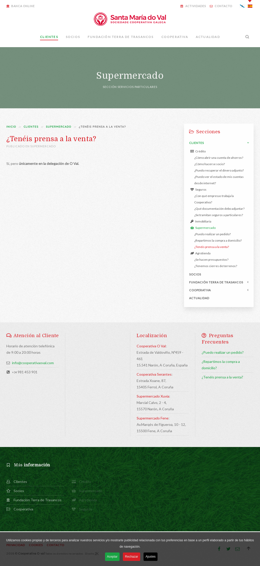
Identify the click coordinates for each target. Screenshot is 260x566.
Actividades (193, 6)
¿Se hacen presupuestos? (211, 259)
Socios (73, 37)
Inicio (11, 126)
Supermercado (58, 126)
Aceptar (112, 557)
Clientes (49, 37)
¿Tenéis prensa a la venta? (211, 247)
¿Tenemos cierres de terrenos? (215, 266)
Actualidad (208, 37)
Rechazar (131, 557)
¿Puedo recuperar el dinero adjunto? (219, 170)
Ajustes (150, 557)
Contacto (221, 6)
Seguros (198, 189)
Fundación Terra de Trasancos (121, 37)
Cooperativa (174, 37)
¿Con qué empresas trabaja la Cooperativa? (214, 199)
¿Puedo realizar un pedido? (212, 234)
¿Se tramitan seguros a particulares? (218, 215)
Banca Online (20, 6)
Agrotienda (200, 253)
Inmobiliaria (200, 221)
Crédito (198, 151)
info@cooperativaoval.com (33, 363)
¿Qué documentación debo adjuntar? (219, 208)
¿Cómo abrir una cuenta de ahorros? (218, 158)
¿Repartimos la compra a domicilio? (218, 240)
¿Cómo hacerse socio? (209, 164)
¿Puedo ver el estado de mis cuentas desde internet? (219, 180)
